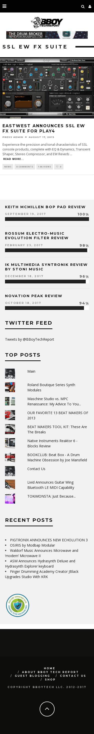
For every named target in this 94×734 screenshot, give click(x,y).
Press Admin (13, 137)
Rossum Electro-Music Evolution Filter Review (37, 235)
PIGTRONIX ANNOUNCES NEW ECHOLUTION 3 (49, 540)
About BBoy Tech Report (50, 672)
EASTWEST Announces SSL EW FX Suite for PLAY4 (44, 128)
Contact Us (36, 468)
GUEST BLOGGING (32, 676)
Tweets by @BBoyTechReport (29, 339)
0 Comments (24, 166)
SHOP (50, 679)
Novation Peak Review (33, 296)
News (8, 166)
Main (31, 371)
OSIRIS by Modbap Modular (32, 545)
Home (49, 668)
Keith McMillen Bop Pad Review (45, 207)
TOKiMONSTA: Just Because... (51, 496)
